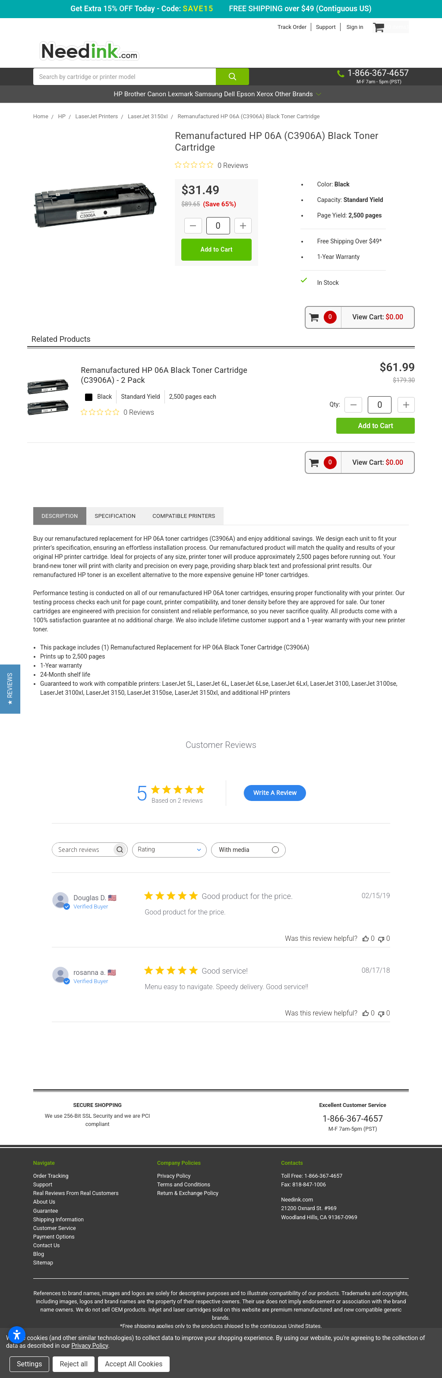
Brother (97, 106)
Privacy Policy (174, 1187)
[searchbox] (82, 861)
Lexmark (167, 106)
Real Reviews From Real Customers (76, 1204)
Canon (132, 106)
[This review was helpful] (366, 950)
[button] (10, 688)
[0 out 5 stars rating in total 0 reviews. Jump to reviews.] (211, 176)
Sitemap (43, 1274)
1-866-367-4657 (352, 1131)
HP (69, 106)
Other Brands (346, 106)
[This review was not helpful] (381, 950)
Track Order (274, 27)
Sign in (337, 27)
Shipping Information (58, 1231)
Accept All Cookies (133, 1364)
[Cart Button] (382, 27)
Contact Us (46, 1257)
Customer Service (54, 1239)
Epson (268, 106)
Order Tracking (51, 1187)
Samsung (207, 106)
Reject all (74, 1364)
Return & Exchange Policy (187, 1204)
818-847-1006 (309, 1196)
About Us (44, 1214)
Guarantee (45, 1222)
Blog (38, 1265)
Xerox (300, 106)
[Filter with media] (248, 861)
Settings (29, 1364)
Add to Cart (375, 438)
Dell (241, 106)
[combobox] (169, 861)
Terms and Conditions (183, 1196)
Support (309, 27)
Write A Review (275, 805)
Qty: (322, 416)
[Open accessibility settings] (16, 1334)
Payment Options (54, 1248)
